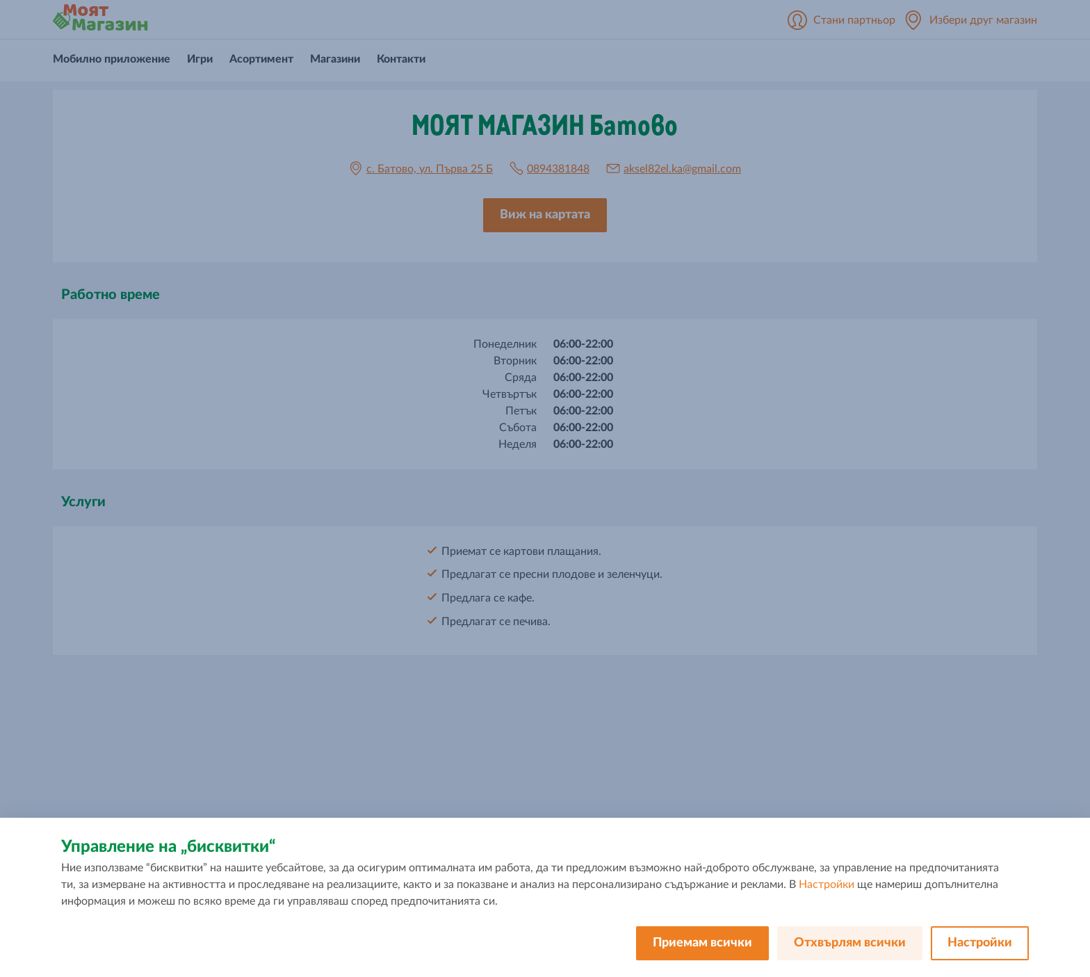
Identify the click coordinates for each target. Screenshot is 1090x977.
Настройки (826, 884)
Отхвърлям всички (850, 943)
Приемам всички (702, 943)
